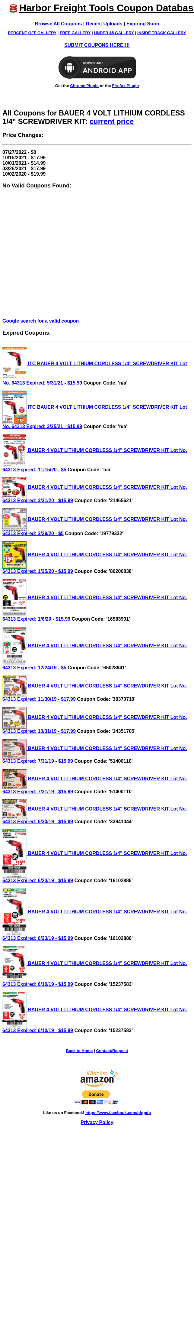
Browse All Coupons (58, 23)
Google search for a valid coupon (40, 320)
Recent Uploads (104, 23)
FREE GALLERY (75, 33)
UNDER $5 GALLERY (114, 33)
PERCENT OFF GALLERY (32, 33)
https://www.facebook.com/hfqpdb (118, 1112)
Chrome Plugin (84, 85)
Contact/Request (112, 1050)
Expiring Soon (142, 23)
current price (112, 121)
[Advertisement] (56, 257)
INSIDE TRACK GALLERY (161, 33)
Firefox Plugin (125, 85)
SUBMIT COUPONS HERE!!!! (97, 45)
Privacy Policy (97, 1122)
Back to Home (79, 1050)
